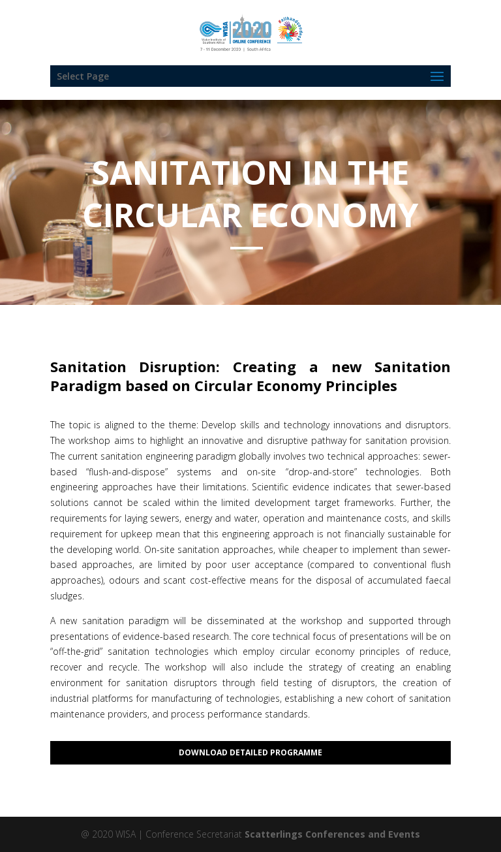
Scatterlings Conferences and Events (332, 834)
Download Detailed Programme (250, 752)
